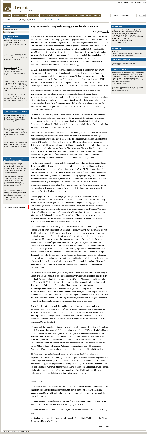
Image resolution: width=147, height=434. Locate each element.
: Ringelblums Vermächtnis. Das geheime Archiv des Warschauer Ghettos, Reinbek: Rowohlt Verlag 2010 (15, 118)
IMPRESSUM (85, 15)
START (7, 15)
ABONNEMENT (20, 15)
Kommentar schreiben (11, 29)
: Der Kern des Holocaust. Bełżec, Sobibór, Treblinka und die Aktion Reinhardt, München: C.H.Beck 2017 (15, 71)
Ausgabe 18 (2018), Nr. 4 (24, 20)
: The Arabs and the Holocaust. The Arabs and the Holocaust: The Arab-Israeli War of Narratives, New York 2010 (15, 56)
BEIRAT (58, 15)
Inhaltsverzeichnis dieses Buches (122, 40)
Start (13, 20)
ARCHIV (97, 15)
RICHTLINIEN (71, 15)
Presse (119, 2)
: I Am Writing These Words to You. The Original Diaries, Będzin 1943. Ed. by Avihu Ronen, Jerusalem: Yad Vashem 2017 (15, 132)
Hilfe (144, 2)
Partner (126, 2)
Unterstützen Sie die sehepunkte (15, 207)
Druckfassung (9, 32)
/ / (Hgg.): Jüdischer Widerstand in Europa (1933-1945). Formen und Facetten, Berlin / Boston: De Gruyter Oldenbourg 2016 (15, 85)
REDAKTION (47, 15)
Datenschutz (135, 2)
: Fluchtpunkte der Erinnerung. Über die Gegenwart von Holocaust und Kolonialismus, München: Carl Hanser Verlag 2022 (15, 97)
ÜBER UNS (34, 15)
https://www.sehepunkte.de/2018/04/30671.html (121, 82)
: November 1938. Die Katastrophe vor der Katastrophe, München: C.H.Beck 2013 (15, 43)
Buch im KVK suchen (119, 42)
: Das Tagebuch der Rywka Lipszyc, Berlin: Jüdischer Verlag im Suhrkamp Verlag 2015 (15, 144)
